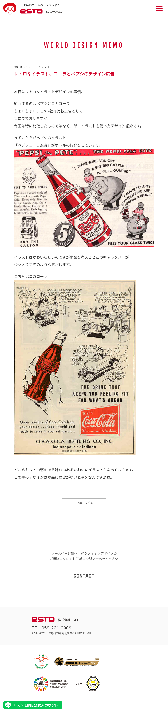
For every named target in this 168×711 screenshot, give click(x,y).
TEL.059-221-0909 (52, 628)
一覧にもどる (84, 503)
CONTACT (84, 575)
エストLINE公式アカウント (32, 705)
